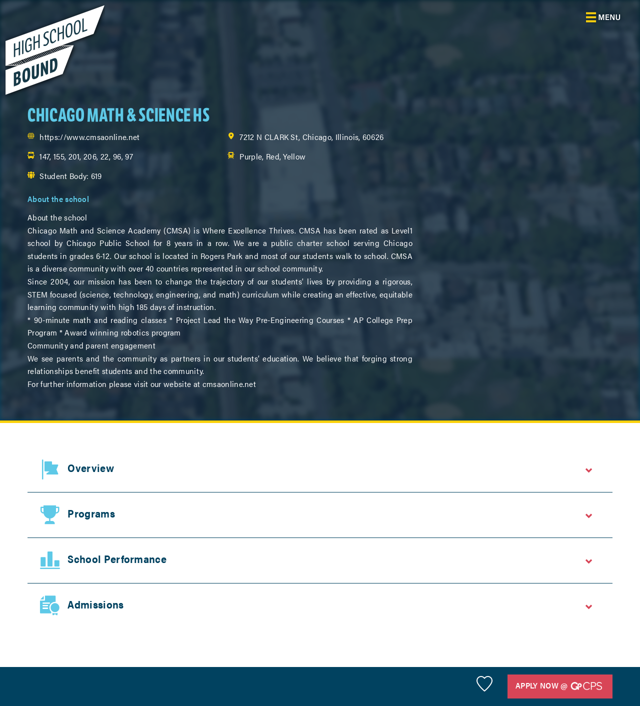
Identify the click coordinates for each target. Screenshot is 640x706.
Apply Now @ (559, 686)
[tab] (320, 469)
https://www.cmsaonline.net (90, 136)
